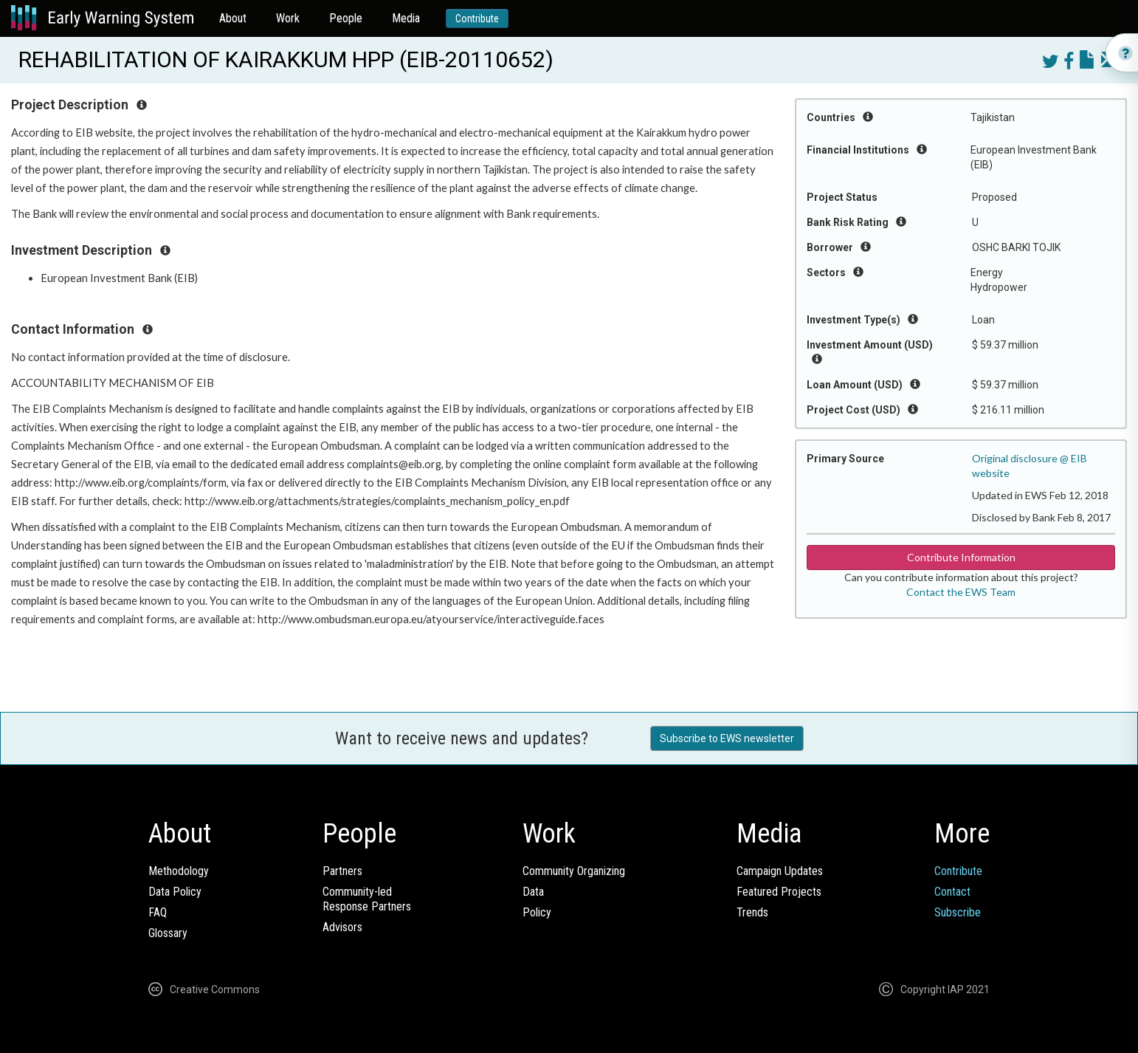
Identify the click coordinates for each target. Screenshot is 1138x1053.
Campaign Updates (780, 871)
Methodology (178, 871)
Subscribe (957, 912)
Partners (342, 871)
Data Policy (174, 892)
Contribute (477, 18)
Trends (752, 912)
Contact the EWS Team (960, 592)
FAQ (157, 912)
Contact (952, 892)
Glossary (167, 933)
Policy (537, 912)
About (232, 18)
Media (406, 18)
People (345, 18)
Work (288, 18)
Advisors (342, 927)
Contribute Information (961, 557)
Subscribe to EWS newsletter (727, 738)
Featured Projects (779, 892)
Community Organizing (574, 871)
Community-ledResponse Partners (367, 899)
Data (533, 892)
